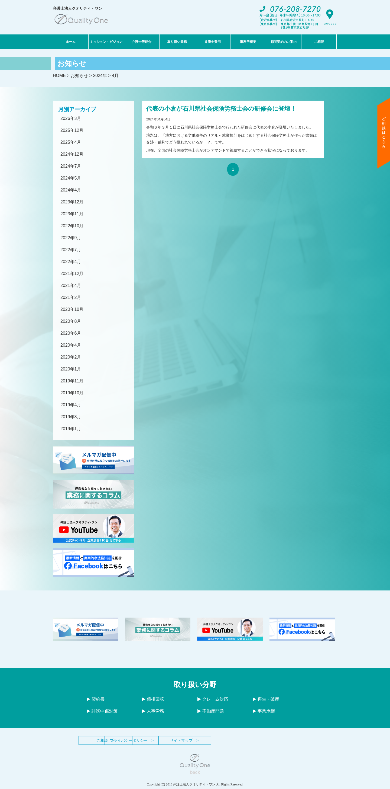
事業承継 (264, 711)
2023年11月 (71, 214)
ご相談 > (105, 740)
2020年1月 (70, 369)
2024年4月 (70, 190)
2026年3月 (70, 118)
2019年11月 (71, 381)
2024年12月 (71, 154)
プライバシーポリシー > (165, 740)
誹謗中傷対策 (102, 711)
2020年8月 (70, 321)
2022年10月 (71, 225)
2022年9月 (70, 237)
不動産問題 (210, 711)
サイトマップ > (224, 740)
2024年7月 (70, 166)
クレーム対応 (212, 699)
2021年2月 (70, 297)
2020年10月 (71, 309)
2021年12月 (71, 273)
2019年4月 (70, 405)
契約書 (96, 699)
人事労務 (153, 711)
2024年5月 (70, 178)
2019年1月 (70, 428)
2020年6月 (70, 333)
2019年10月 (71, 393)
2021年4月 (70, 285)
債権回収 (153, 699)
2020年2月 (70, 357)
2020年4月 (70, 345)
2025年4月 (70, 142)
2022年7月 (70, 249)
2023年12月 (71, 202)
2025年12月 (71, 130)
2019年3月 (70, 416)
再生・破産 (266, 699)
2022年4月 (70, 261)
